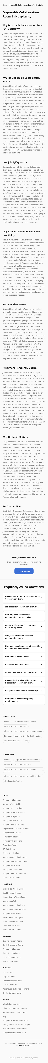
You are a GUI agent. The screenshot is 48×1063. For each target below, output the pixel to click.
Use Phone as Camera (12, 893)
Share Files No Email (11, 925)
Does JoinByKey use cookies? (24, 656)
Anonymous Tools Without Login (16, 1024)
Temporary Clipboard (11, 816)
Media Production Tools (12, 980)
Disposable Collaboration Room (24, 721)
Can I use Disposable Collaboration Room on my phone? (24, 626)
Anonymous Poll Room (12, 820)
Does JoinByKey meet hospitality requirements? (24, 699)
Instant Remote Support (13, 917)
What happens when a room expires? (24, 672)
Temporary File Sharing (12, 841)
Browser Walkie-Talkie (12, 804)
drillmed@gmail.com (24, 1045)
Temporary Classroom (12, 949)
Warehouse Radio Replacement (16, 989)
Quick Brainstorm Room (13, 945)
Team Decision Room (11, 953)
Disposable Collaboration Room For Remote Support (23, 731)
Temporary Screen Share (13, 808)
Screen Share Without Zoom (14, 897)
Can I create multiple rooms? (24, 664)
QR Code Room (9, 849)
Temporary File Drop (11, 865)
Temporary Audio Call (12, 832)
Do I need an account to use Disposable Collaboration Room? (24, 597)
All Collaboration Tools (12, 741)
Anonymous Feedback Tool (14, 905)
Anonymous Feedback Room (14, 857)
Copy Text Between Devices (14, 889)
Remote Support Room (12, 941)
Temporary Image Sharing (13, 824)
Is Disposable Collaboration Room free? (24, 607)
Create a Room (24, 571)
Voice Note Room (10, 845)
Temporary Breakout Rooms (14, 873)
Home (5, 5)
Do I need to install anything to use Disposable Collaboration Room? (24, 681)
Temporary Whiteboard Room (15, 861)
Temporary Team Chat (12, 913)
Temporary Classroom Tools (14, 1032)
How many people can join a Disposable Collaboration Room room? (24, 647)
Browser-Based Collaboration (15, 1012)
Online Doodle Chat (11, 853)
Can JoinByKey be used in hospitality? (24, 690)
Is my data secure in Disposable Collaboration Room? (24, 636)
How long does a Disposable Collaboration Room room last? (24, 615)
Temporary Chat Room (12, 800)
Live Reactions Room (11, 877)
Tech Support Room (11, 961)
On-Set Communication (12, 993)
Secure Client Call (10, 985)
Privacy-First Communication (15, 1008)
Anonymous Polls (10, 901)
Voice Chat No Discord (12, 929)
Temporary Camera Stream (14, 812)
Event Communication (12, 957)
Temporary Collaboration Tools (15, 1020)
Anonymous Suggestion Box (14, 909)
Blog (26, 741)
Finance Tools (8, 972)
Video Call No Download (13, 921)
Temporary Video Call (11, 837)
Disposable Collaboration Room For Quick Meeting (22, 736)
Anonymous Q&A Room (12, 869)
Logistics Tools (9, 976)
